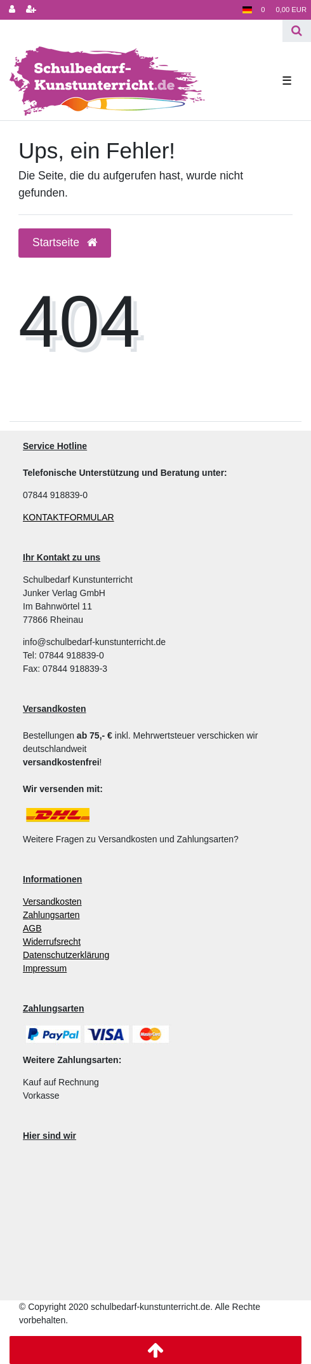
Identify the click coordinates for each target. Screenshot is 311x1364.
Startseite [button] (64, 242)
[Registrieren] (31, 10)
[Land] (247, 10)
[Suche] (296, 31)
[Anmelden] (12, 10)
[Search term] (141, 31)
